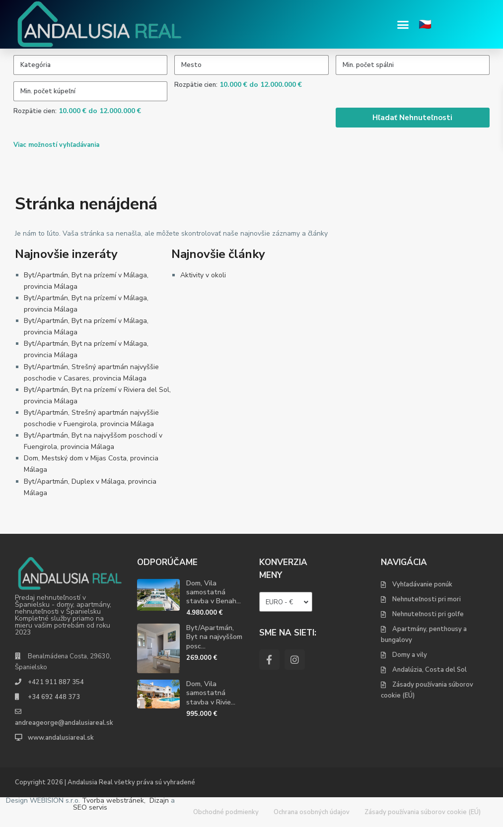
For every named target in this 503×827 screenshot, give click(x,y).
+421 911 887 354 (56, 682)
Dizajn (159, 800)
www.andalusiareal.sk (61, 737)
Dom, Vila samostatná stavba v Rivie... (210, 692)
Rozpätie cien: (195, 84)
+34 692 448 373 (54, 697)
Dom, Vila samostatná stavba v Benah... (213, 592)
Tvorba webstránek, (113, 800)
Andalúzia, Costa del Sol (429, 669)
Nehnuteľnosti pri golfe (428, 614)
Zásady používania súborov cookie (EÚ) (422, 812)
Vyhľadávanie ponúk (422, 584)
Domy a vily (409, 654)
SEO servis (90, 807)
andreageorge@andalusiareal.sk (64, 722)
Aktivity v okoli (203, 275)
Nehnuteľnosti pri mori (426, 599)
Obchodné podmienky (226, 812)
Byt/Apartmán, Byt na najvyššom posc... (214, 636)
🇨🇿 (425, 24)
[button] (403, 24)
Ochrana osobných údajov (312, 812)
